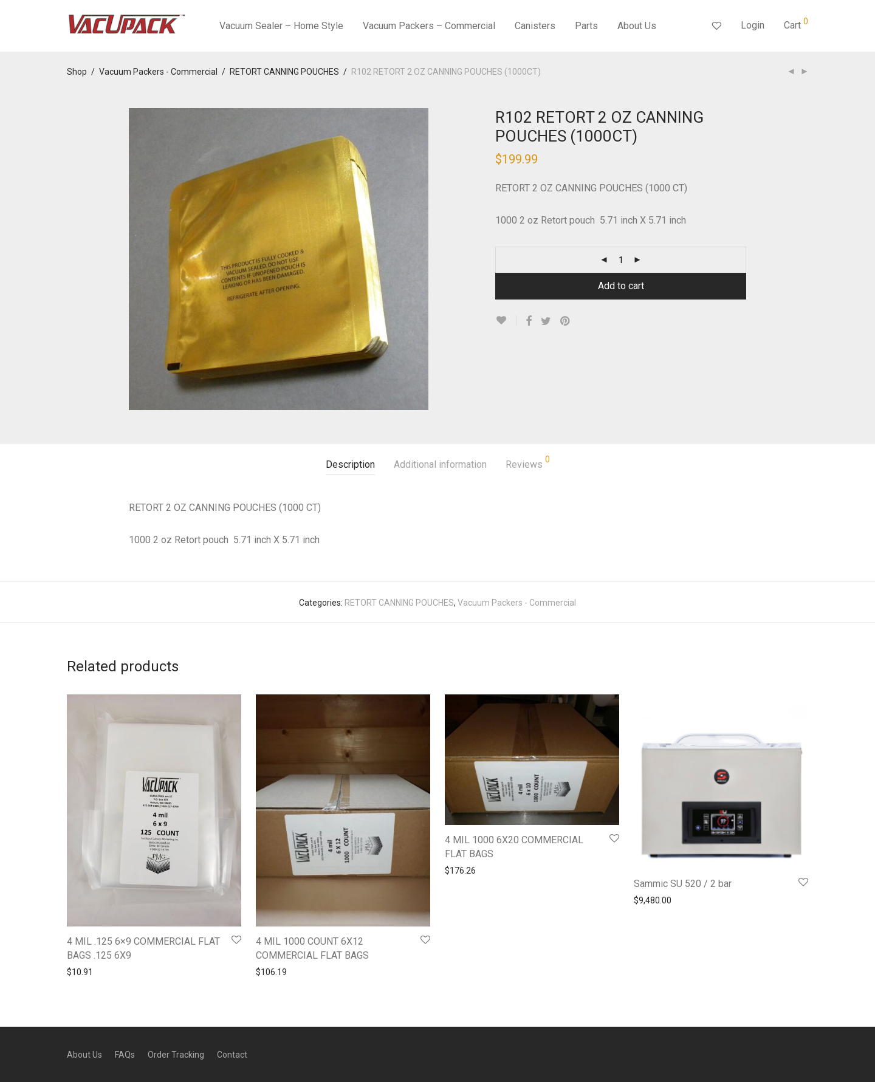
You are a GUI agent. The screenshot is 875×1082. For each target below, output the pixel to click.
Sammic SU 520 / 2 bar (683, 883)
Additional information (440, 464)
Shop (77, 72)
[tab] (350, 465)
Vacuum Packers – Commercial (429, 26)
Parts (586, 26)
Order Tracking (176, 1055)
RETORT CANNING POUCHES (284, 72)
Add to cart (621, 286)
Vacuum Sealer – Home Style (281, 26)
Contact (232, 1055)
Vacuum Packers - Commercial (158, 72)
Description (350, 464)
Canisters (535, 26)
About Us (636, 26)
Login (752, 25)
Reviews (528, 462)
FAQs (125, 1055)
